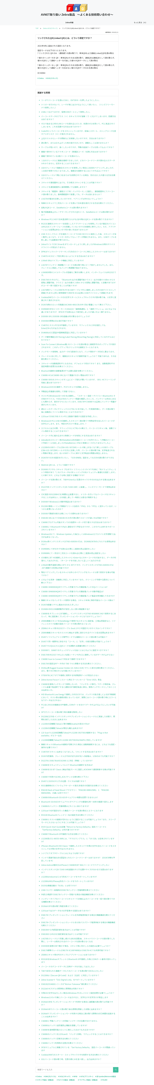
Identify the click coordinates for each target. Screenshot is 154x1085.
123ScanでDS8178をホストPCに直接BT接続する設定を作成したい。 (69, 416)
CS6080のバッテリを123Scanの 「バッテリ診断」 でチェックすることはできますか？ (77, 1034)
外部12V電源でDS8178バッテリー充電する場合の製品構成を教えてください (72, 894)
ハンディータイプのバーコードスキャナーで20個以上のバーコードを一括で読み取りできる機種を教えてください (78, 900)
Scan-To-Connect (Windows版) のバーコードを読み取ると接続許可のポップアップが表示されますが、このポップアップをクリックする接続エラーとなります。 (78, 346)
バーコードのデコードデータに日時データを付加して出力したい (68, 966)
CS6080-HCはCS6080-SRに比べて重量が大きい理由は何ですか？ (68, 375)
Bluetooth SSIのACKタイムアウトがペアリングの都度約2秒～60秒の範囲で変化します (77, 801)
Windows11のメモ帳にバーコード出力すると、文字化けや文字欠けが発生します (74, 997)
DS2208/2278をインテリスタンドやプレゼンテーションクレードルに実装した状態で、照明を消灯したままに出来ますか (78, 718)
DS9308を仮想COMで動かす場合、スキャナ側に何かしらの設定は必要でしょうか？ (76, 946)
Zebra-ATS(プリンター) (76, 22)
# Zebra (41, 78)
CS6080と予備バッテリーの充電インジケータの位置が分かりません (69, 1020)
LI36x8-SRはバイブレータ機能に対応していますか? (62, 260)
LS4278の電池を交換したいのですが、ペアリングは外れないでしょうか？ (72, 198)
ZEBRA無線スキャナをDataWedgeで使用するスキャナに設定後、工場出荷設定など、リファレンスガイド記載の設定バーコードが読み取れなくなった (78, 622)
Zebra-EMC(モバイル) (56, 22)
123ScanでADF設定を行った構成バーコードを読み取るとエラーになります (72, 810)
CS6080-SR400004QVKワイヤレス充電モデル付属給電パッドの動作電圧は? (72, 591)
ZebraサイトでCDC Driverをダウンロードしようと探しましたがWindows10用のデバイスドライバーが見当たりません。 (78, 246)
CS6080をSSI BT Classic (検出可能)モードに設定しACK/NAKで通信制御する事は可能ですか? (78, 771)
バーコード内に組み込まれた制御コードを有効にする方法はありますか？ (71, 435)
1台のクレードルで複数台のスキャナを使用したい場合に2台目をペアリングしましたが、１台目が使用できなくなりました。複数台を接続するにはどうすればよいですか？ (78, 169)
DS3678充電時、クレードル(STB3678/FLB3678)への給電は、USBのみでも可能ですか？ (78, 756)
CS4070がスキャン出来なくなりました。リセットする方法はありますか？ (72, 751)
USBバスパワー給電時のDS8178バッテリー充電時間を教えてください (70, 890)
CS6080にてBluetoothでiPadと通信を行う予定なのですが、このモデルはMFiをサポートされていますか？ (78, 528)
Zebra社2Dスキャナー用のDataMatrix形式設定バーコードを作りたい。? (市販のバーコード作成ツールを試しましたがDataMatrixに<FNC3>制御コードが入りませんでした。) (78, 441)
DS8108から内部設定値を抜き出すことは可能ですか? (63, 929)
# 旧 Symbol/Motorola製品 (105, 1076)
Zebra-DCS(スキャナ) (37, 22)
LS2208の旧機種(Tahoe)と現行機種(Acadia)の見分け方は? (65, 723)
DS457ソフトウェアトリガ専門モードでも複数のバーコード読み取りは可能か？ (74, 637)
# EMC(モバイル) (50, 1076)
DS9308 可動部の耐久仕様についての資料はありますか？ (65, 513)
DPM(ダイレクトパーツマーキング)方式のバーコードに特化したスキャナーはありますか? (78, 251)
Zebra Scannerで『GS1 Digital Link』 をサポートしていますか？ (68, 979)
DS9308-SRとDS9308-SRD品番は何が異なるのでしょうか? (65, 316)
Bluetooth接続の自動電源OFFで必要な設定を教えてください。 (67, 370)
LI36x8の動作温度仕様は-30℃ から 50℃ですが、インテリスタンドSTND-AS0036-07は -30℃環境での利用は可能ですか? (77, 566)
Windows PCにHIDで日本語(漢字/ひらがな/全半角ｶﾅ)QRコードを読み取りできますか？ (77, 219)
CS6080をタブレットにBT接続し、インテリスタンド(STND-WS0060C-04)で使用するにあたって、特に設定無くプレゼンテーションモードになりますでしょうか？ (78, 615)
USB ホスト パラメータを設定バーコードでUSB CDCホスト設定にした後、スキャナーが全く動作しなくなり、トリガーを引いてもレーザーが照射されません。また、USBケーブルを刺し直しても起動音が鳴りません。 (78, 237)
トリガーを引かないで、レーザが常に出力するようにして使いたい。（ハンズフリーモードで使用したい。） (78, 106)
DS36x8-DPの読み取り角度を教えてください (59, 906)
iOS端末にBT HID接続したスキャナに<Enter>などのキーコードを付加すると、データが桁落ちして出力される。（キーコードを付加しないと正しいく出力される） (78, 559)
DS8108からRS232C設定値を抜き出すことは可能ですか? (64, 934)
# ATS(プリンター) (86, 1076)
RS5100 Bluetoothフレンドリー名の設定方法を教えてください (67, 815)
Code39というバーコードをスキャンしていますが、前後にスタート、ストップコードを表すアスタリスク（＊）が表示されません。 (78, 132)
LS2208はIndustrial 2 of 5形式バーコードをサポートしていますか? (69, 876)
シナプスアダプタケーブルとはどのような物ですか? (62, 853)
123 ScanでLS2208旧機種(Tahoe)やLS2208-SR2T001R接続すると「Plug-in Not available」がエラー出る (74, 734)
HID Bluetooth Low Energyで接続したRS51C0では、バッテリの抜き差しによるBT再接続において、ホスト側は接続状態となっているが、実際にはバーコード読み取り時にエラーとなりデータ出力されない (78, 697)
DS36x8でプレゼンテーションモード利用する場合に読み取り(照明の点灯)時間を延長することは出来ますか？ (78, 1015)
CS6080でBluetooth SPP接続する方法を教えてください (64, 834)
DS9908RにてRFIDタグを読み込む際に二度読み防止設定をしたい (68, 548)
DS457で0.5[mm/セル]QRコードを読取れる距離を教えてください (68, 645)
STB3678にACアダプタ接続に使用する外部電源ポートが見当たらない (70, 675)
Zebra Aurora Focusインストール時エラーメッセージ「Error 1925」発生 (71, 679)
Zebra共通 (21, 22)
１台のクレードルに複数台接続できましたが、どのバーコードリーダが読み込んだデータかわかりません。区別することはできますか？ (78, 162)
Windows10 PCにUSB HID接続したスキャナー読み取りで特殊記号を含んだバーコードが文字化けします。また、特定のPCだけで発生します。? (78, 422)
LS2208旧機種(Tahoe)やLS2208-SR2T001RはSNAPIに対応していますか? (71, 740)
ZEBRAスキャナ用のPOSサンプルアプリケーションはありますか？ (69, 954)
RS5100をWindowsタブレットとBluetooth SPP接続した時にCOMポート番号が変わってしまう (78, 960)
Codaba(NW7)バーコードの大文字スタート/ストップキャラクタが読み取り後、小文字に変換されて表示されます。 (78, 299)
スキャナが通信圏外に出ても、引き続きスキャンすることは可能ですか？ (71, 182)
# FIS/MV (104, 1080)
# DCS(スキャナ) (52, 78)
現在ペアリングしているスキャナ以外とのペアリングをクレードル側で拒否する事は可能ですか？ (78, 574)
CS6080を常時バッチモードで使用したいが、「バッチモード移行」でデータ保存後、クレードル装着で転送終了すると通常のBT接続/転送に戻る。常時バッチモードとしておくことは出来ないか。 (78, 687)
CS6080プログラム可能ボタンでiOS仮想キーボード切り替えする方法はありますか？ (76, 522)
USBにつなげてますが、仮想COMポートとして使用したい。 (66, 111)
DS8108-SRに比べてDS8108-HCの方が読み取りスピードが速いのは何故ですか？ (74, 517)
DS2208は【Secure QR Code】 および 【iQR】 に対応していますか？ (70, 975)
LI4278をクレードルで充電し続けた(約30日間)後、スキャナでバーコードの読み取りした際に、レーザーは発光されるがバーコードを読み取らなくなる (78, 940)
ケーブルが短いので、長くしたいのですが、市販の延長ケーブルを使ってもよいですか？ (77, 147)
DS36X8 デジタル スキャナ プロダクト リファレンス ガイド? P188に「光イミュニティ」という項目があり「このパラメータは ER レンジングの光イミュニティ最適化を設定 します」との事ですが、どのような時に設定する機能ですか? (78, 472)
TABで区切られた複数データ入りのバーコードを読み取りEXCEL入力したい (72, 970)
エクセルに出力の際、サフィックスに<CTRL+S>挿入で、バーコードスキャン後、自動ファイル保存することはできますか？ (78, 430)
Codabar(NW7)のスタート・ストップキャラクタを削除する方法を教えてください (75, 1054)
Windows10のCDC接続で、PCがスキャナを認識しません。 (65, 387)
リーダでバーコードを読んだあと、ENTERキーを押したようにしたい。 (70, 100)
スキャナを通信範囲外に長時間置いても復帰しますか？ (64, 187)
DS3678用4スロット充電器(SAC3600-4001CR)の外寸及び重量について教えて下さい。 (77, 304)
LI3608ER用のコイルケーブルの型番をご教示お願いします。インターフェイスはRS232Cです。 (78, 274)
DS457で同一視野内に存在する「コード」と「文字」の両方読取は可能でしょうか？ (76, 641)
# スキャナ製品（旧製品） (45, 1080)
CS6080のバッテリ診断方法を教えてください (60, 1038)
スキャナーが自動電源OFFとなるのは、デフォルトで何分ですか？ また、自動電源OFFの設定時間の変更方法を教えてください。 (78, 365)
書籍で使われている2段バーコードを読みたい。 (61, 156)
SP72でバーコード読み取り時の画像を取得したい (61, 712)
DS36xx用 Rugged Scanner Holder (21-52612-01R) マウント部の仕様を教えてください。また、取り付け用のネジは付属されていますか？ (78, 669)
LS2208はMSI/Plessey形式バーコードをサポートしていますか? (67, 881)
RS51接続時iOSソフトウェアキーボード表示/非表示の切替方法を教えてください (74, 785)
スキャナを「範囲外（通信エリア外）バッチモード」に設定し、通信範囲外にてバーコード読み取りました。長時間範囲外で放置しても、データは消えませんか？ (78, 193)
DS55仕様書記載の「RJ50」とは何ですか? (59, 885)
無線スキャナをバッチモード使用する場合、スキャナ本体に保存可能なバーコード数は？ (78, 600)
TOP (37, 28)
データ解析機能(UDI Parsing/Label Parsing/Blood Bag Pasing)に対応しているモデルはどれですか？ (78, 338)
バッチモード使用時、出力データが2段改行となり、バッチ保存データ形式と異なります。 (78, 351)
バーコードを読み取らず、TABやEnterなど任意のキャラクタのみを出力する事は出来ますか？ (78, 481)
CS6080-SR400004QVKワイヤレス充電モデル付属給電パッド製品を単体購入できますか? (78, 595)
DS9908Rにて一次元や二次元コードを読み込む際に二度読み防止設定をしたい (73, 553)
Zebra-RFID (93, 22)
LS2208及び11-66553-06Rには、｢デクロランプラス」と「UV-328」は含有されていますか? (77, 840)
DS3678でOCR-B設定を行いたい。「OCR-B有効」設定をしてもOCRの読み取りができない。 (77, 459)
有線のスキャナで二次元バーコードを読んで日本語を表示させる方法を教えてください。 (78, 203)
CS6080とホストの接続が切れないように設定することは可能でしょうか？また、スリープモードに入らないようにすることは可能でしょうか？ (78, 821)
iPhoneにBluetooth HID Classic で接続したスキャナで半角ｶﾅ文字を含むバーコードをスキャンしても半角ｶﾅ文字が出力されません (78, 847)
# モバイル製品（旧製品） (66, 1080)
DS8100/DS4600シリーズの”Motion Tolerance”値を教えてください (69, 984)
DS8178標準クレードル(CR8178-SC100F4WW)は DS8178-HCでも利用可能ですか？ (75, 950)
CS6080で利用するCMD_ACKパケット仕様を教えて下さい (65, 776)
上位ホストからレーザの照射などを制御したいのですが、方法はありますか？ (73, 138)
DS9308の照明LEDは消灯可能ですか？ (57, 320)
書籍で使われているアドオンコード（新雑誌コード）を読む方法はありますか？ (74, 151)
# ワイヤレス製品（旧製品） (88, 1080)
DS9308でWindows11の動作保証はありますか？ (61, 501)
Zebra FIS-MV (106, 22)
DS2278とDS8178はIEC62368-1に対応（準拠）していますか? (66, 760)
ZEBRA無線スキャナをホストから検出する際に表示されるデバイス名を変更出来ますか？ (78, 632)
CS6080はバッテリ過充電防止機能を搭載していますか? (64, 1025)
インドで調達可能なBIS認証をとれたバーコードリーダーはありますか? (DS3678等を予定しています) (78, 859)
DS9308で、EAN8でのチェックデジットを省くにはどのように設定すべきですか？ (75, 650)
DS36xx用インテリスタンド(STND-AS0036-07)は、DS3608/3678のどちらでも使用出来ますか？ (78, 543)
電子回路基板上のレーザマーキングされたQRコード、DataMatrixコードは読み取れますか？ (77, 213)
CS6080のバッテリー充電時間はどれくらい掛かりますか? (65, 806)
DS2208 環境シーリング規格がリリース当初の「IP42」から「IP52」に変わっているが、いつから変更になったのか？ (78, 507)
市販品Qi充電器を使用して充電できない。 (58, 391)
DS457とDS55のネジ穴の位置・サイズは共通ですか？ (63, 781)
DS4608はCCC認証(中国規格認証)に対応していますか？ (64, 332)
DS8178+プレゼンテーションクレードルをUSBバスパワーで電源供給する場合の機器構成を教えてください (78, 924)
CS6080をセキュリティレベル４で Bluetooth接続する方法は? (67, 765)
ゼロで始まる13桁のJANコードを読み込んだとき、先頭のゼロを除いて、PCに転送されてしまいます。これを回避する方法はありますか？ (78, 125)
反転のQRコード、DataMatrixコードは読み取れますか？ (64, 207)
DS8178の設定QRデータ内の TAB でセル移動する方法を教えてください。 (71, 663)
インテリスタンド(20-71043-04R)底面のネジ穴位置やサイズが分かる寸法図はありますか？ (77, 871)
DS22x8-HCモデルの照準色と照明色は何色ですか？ (62, 988)
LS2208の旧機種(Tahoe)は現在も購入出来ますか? (62, 728)
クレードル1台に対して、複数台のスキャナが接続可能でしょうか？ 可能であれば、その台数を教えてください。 (78, 357)
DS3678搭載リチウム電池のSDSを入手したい (60, 604)
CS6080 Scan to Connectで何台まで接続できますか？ (63, 659)
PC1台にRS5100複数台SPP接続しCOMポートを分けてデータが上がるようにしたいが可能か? (78, 706)
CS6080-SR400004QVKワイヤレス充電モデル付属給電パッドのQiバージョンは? (74, 587)
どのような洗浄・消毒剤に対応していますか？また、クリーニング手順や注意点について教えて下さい (78, 581)
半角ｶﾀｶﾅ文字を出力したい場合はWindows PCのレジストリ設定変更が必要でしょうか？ (77, 993)
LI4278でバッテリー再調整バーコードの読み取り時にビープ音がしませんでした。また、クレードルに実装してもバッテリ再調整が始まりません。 (78, 266)
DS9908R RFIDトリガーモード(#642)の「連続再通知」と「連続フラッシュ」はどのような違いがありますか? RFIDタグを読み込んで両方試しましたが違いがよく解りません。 (78, 310)
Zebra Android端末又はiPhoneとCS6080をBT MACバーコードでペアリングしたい (75, 865)
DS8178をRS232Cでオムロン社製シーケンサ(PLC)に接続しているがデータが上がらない (77, 654)
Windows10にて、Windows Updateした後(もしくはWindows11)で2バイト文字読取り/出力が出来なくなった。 (78, 535)
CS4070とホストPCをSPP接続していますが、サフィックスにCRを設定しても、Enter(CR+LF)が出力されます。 (74, 327)
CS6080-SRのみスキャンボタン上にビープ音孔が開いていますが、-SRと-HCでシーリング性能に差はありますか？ (78, 381)
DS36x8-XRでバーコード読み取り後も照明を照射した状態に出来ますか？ (71, 1009)
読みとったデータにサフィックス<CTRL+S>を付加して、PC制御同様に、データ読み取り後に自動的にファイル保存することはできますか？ (78, 410)
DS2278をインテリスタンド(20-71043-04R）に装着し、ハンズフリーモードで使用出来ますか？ (78, 488)
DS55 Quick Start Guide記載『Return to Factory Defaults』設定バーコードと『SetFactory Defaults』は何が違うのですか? (73, 828)
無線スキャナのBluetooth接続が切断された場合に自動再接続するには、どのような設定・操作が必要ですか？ (78, 746)
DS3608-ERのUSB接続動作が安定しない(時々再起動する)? (65, 609)
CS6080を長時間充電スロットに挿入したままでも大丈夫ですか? (67, 1029)
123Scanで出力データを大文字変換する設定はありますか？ (66, 910)
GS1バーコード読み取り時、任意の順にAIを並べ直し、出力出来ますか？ (71, 1059)
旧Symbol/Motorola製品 (124, 22)
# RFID (74, 1076)
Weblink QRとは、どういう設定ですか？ (58, 464)
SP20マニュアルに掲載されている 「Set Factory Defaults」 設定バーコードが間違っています (78, 1049)
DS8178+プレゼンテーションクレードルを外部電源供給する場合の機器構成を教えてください (78, 916)
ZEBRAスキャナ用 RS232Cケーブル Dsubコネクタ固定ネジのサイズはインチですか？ (76, 628)
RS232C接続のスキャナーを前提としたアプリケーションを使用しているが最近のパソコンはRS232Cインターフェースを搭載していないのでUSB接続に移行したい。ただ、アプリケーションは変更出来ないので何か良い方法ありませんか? (78, 226)
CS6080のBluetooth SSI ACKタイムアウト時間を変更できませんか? (69, 797)
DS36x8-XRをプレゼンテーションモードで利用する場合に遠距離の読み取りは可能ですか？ (77, 1003)
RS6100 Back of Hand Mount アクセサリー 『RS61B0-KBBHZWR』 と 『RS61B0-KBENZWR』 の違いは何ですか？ (75, 791)
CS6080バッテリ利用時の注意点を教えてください (62, 1043)
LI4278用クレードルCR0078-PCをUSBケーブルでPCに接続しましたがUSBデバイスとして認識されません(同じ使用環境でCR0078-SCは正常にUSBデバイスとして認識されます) (78, 291)
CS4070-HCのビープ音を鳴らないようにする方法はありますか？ (68, 256)
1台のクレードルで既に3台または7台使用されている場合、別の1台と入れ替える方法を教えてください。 (78, 176)
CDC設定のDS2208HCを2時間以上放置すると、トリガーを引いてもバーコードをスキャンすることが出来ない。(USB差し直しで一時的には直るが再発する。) (78, 496)
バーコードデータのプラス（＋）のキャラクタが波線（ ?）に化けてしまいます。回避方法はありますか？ (78, 118)
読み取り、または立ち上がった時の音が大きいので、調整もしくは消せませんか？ (75, 142)
